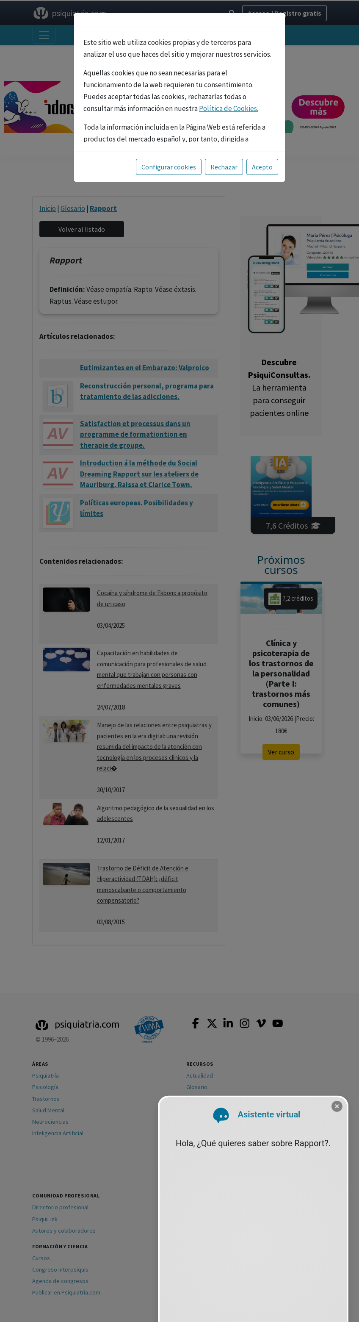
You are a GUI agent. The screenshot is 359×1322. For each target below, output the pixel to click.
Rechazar (223, 167)
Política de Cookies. (228, 108)
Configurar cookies (168, 167)
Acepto (262, 167)
